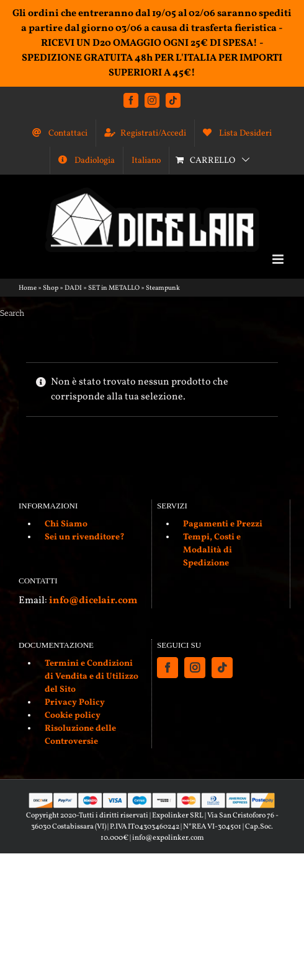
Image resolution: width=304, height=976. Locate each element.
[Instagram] (194, 667)
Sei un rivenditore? (85, 537)
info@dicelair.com (93, 601)
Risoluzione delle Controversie (80, 735)
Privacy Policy (75, 702)
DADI (73, 288)
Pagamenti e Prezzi (222, 524)
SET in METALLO (114, 288)
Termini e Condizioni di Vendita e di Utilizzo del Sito (91, 676)
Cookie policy (73, 715)
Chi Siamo (66, 524)
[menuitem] (146, 160)
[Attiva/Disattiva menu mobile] (278, 259)
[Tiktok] (222, 667)
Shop (50, 288)
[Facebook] (167, 667)
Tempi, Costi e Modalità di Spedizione (212, 550)
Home (28, 288)
